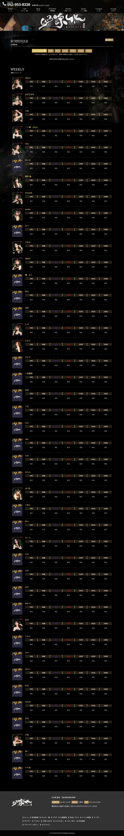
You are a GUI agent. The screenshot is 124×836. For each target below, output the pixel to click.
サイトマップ (45, 825)
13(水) (88, 51)
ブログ (54, 817)
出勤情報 (63, 817)
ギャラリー (27, 821)
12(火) (81, 51)
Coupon (99, 10)
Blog (38, 10)
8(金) (51, 51)
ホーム (26, 817)
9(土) (58, 51)
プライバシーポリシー (31, 825)
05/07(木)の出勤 (39, 51)
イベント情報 (85, 817)
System (68, 10)
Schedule (52, 10)
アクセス (36, 821)
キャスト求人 (58, 821)
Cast (24, 10)
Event (83, 10)
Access (113, 10)
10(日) (65, 51)
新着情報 (34, 817)
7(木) (31, 82)
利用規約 (81, 821)
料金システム (73, 817)
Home (10, 10)
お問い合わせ (46, 821)
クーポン (96, 817)
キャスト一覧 (45, 817)
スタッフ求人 (70, 821)
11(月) (73, 51)
